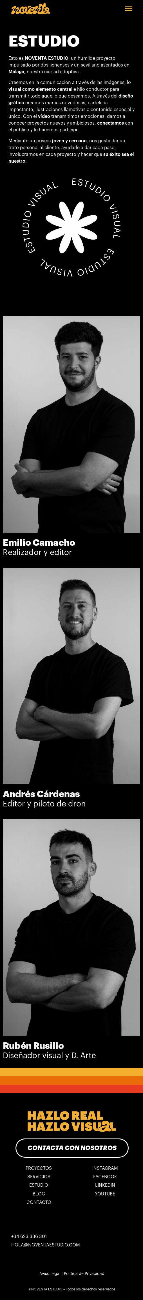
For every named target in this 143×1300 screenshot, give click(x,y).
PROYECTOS (39, 1168)
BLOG (39, 1194)
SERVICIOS (38, 1177)
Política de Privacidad (84, 1274)
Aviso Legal (50, 1274)
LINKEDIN (105, 1185)
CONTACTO (38, 1202)
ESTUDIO (38, 1185)
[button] (129, 8)
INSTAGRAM (105, 1168)
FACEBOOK (105, 1177)
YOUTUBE (105, 1194)
